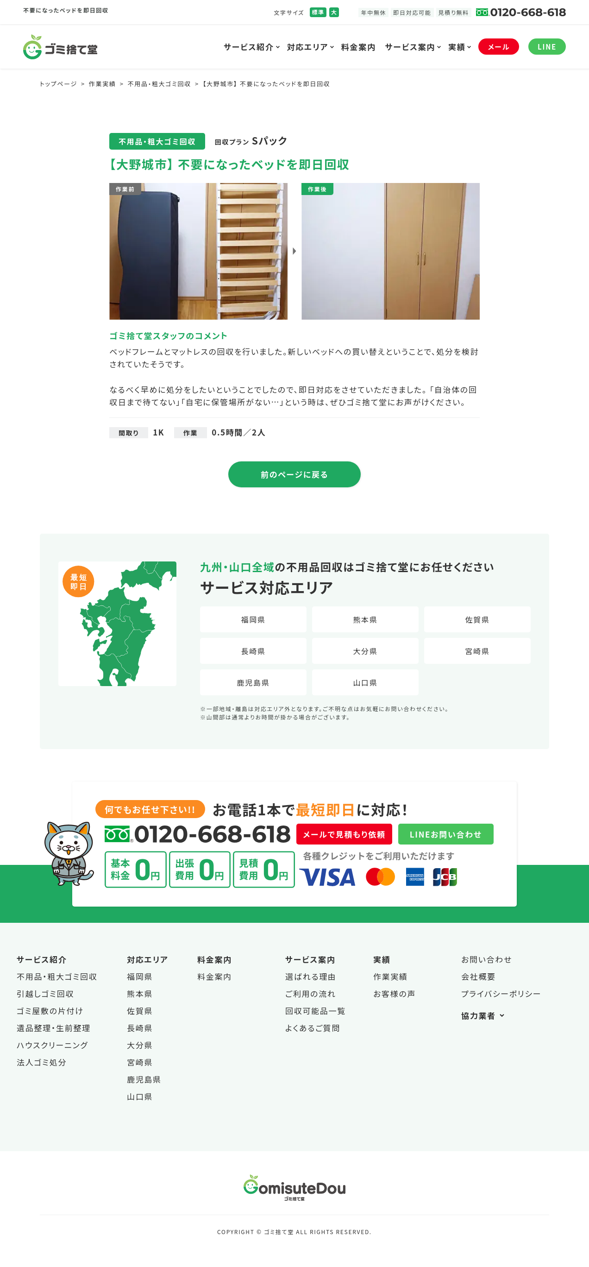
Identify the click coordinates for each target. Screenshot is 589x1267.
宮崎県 (477, 650)
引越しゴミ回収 (45, 993)
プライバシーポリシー (501, 993)
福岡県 (253, 619)
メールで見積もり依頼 (344, 834)
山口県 (365, 682)
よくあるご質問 (312, 1028)
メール (499, 46)
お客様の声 (394, 993)
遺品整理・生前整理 (54, 1028)
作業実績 (390, 976)
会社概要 (478, 976)
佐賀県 (477, 619)
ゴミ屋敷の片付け (50, 1011)
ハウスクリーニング (52, 1045)
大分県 (365, 650)
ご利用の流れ (310, 993)
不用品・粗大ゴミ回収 (57, 976)
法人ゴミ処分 (42, 1062)
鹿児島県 (253, 682)
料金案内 (358, 46)
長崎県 (253, 650)
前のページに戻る (294, 474)
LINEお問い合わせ (446, 834)
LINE (547, 46)
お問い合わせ (486, 959)
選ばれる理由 (311, 976)
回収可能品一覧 (315, 1011)
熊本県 (365, 619)
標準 (318, 12)
